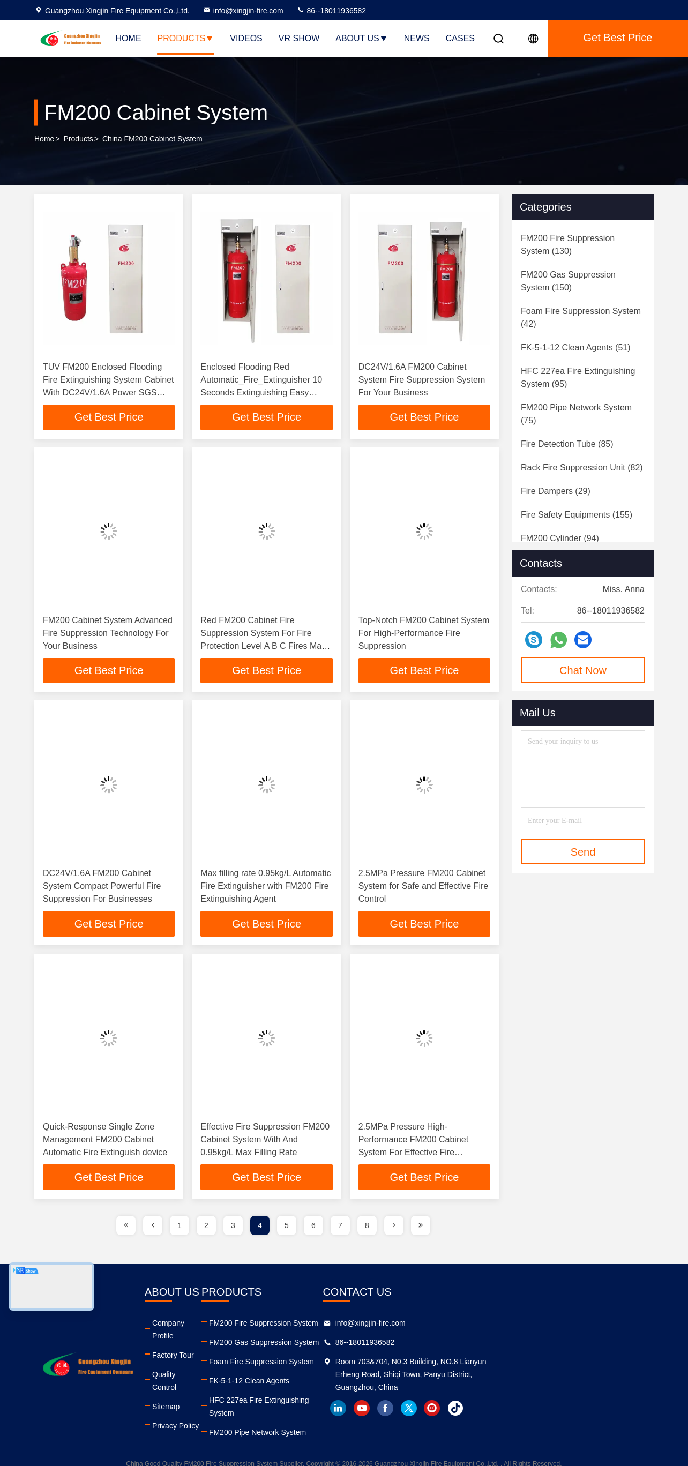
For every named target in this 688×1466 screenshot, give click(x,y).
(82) (582, 467)
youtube (512, 1409)
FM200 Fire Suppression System (357, 1323)
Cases (460, 38)
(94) (560, 538)
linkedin (488, 1409)
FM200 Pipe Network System (350, 1420)
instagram (582, 1409)
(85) (567, 443)
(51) (576, 347)
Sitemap (209, 1381)
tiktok (606, 1409)
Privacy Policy (219, 1400)
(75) (576, 414)
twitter (559, 1409)
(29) (555, 491)
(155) (576, 514)
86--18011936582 (331, 10)
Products (186, 38)
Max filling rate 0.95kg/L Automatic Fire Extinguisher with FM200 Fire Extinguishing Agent (265, 886)
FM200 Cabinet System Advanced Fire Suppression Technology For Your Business (108, 633)
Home (128, 38)
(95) (578, 377)
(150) (568, 281)
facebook (535, 1409)
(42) (581, 317)
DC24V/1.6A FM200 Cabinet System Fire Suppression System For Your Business (421, 379)
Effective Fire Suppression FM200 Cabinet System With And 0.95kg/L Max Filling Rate (265, 1140)
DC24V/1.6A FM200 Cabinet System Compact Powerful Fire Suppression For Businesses (102, 886)
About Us (361, 38)
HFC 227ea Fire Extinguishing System (365, 1400)
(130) (568, 245)
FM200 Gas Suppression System (357, 1342)
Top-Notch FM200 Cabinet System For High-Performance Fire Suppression (424, 633)
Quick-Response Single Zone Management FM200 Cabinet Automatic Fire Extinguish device (105, 1140)
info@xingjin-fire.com (243, 10)
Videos (246, 38)
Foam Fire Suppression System (354, 1362)
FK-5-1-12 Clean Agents (342, 1381)
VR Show (299, 38)
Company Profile (223, 1323)
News (417, 38)
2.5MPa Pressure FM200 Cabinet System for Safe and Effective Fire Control (423, 886)
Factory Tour (216, 1342)
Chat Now (583, 670)
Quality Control (220, 1362)
